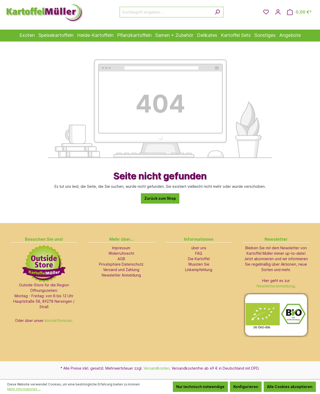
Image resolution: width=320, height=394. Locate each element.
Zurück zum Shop (160, 198)
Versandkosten (156, 368)
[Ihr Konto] (278, 12)
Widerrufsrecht (121, 253)
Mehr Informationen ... (23, 389)
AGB (121, 259)
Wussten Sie (198, 264)
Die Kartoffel (199, 259)
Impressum (121, 248)
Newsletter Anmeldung (121, 275)
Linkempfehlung (198, 269)
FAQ (198, 253)
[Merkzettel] (266, 12)
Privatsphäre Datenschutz (121, 264)
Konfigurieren (245, 386)
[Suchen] (217, 12)
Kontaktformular (58, 320)
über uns (198, 248)
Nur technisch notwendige (200, 386)
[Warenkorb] (299, 12)
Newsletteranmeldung (276, 286)
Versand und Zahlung (121, 269)
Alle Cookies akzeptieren (289, 386)
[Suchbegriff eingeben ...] (166, 12)
